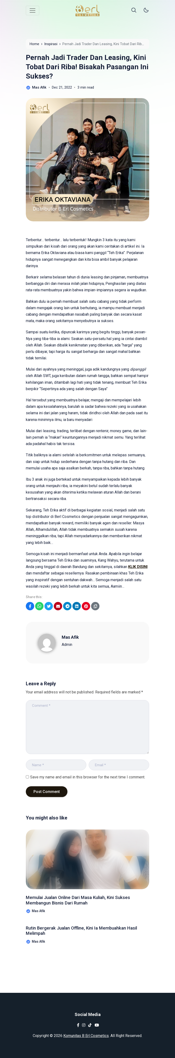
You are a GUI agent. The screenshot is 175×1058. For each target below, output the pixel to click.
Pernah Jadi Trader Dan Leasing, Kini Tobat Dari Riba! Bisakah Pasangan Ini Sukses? (87, 66)
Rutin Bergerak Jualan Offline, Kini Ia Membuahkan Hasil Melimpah (85, 931)
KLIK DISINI (138, 566)
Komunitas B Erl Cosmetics (86, 1035)
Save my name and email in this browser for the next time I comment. (87, 777)
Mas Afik (70, 637)
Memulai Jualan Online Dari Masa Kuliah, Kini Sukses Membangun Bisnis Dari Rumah (87, 901)
